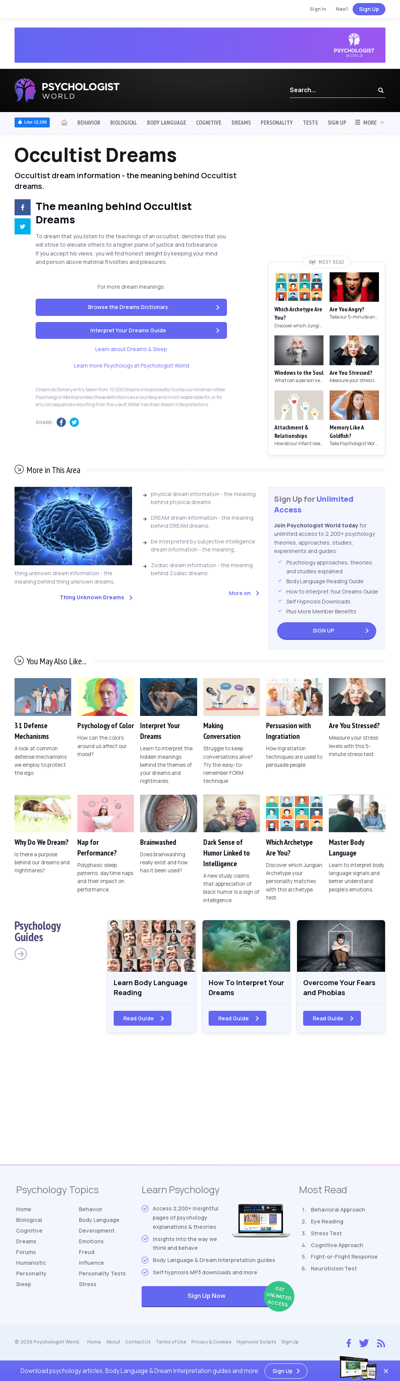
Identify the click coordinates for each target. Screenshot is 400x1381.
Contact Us (139, 1343)
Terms (173, 1343)
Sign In (318, 9)
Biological (123, 122)
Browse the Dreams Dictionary (128, 307)
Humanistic (31, 1264)
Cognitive (208, 122)
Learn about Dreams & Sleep (131, 349)
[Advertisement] (326, 200)
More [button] (366, 122)
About (113, 1343)
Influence (91, 1264)
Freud (87, 1253)
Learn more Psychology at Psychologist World (131, 365)
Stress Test (326, 1235)
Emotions (91, 1243)
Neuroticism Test (334, 1270)
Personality (277, 122)
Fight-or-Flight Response (344, 1258)
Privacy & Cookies (215, 1343)
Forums (26, 1253)
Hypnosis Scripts (261, 1343)
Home (23, 1211)
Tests (310, 122)
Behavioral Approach (338, 1211)
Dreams (241, 122)
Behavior (88, 122)
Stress (87, 1286)
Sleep (23, 1286)
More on (240, 593)
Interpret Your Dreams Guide (128, 330)
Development (96, 1232)
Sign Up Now (239, 1298)
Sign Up (369, 9)
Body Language (166, 122)
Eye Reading (327, 1223)
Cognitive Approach (337, 1247)
